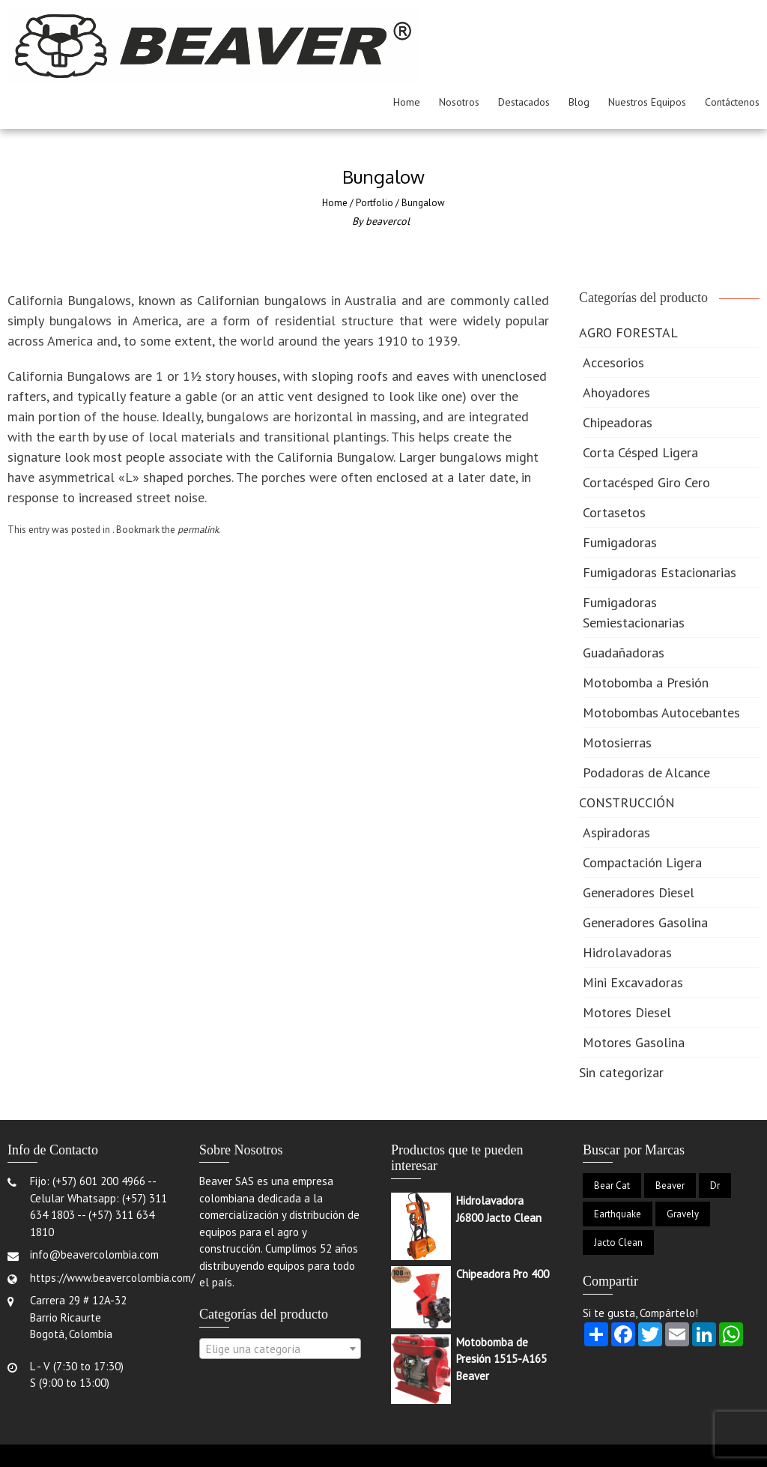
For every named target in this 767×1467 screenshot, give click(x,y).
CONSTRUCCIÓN (627, 802)
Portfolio (374, 202)
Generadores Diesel (638, 892)
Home (406, 102)
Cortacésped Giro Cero (646, 482)
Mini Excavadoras (633, 982)
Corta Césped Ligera (640, 452)
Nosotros (459, 102)
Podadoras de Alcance (646, 772)
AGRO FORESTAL (628, 332)
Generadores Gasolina (645, 922)
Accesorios (613, 362)
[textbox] (280, 1349)
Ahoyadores (616, 392)
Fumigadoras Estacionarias (659, 572)
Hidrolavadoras (627, 952)
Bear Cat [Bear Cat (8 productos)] (612, 1185)
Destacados (524, 102)
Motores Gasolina (634, 1042)
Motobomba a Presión (646, 682)
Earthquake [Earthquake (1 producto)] (617, 1214)
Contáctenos (732, 102)
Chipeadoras (617, 422)
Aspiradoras (616, 832)
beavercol (388, 221)
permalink (198, 529)
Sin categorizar (621, 1072)
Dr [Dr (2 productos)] (715, 1185)
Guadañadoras (623, 652)
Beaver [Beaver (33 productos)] (670, 1185)
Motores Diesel (627, 1012)
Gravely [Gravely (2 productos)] (683, 1214)
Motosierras (617, 742)
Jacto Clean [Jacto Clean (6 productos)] (618, 1242)
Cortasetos (614, 512)
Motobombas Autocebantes (661, 712)
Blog (579, 102)
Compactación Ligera (642, 862)
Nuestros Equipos (647, 102)
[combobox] (280, 1348)
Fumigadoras (620, 542)
